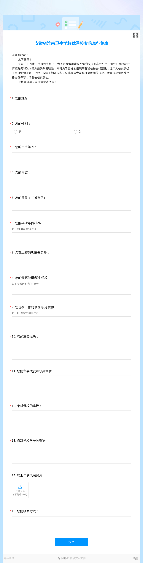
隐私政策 (9, 558)
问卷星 (65, 558)
